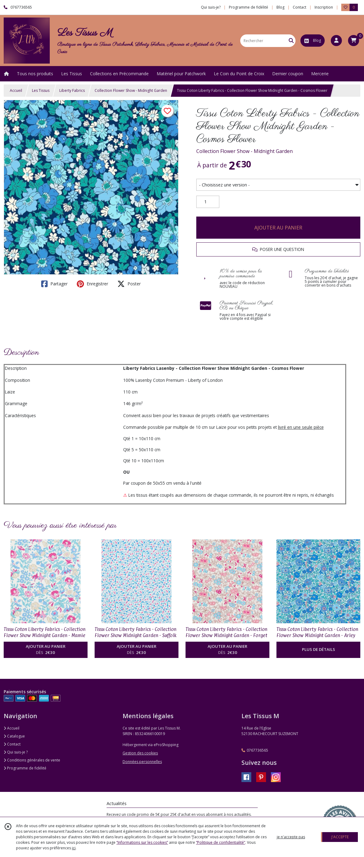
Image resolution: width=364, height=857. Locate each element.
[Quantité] (207, 202)
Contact (299, 7)
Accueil (16, 90)
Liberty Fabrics (72, 90)
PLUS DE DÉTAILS (318, 649)
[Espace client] (336, 40)
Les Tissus (40, 90)
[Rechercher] (291, 41)
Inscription (324, 7)
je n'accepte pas (291, 836)
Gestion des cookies (140, 753)
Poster (129, 284)
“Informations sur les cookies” (142, 842)
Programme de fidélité (25, 768)
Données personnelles (142, 761)
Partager (54, 284)
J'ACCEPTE (340, 836)
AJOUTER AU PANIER (278, 227)
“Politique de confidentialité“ (220, 842)
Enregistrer (92, 284)
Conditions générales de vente (32, 760)
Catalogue (14, 736)
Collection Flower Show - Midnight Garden (131, 90)
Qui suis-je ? (16, 752)
